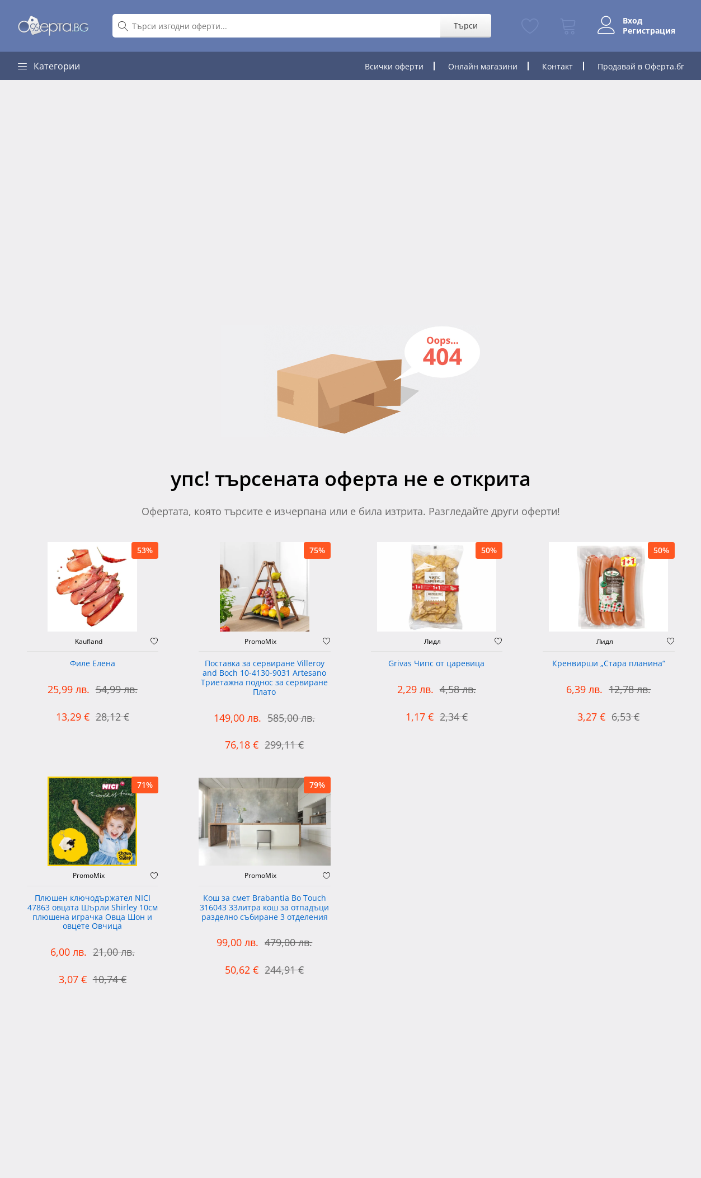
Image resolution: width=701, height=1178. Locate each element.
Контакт (557, 66)
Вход (632, 21)
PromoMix (260, 642)
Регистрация (649, 31)
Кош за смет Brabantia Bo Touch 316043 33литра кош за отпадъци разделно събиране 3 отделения (264, 908)
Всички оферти (394, 66)
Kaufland (88, 642)
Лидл (432, 642)
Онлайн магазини (482, 66)
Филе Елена (92, 664)
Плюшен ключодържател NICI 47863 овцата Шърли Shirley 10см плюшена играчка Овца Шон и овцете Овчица (92, 912)
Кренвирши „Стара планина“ (608, 664)
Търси (466, 25)
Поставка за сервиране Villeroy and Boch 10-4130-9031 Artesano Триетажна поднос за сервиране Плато (264, 677)
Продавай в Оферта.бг (641, 66)
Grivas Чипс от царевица (436, 664)
